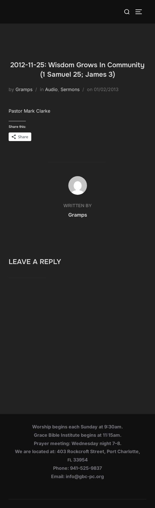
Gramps (24, 89)
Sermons (70, 89)
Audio (51, 89)
